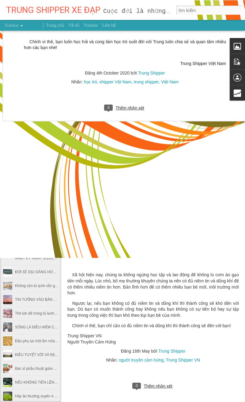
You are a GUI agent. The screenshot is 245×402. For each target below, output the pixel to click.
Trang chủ (55, 25)
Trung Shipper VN (183, 360)
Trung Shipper (171, 351)
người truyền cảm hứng (141, 360)
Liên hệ (108, 25)
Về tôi (73, 25)
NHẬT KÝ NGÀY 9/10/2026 (37, 258)
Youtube (91, 25)
